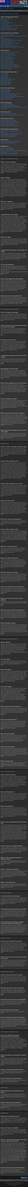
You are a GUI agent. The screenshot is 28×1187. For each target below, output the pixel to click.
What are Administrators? (6, 89)
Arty (11, 1184)
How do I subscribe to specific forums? (9, 134)
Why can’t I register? (5, 21)
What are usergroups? (5, 92)
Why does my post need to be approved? (9, 67)
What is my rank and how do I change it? (9, 45)
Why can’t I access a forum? (7, 60)
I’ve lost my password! (5, 26)
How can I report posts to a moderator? (9, 64)
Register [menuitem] (27, 6)
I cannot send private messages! (8, 104)
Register (11, 8)
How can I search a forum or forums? (9, 120)
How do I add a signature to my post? (9, 54)
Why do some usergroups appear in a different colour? (12, 96)
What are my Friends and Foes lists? (9, 113)
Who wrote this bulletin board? (7, 148)
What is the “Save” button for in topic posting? (10, 65)
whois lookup (15, 1146)
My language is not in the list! (7, 41)
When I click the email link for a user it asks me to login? (13, 47)
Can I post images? (5, 77)
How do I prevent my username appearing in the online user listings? (13, 37)
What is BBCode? (4, 73)
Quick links (1, 6)
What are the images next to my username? (10, 42)
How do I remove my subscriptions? (8, 136)
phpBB (3, 377)
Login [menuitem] (25, 6)
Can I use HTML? (4, 75)
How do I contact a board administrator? (9, 153)
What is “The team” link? (6, 99)
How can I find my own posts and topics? (9, 125)
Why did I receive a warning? (7, 63)
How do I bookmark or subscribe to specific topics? (12, 133)
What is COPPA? (4, 20)
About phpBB (14, 1122)
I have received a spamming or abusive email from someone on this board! (14, 108)
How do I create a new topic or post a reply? (10, 52)
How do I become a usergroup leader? (9, 95)
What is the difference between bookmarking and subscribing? (11, 131)
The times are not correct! (6, 38)
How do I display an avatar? (7, 44)
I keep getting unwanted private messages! (10, 105)
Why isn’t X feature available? (7, 149)
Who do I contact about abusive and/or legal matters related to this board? (13, 151)
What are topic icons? (5, 84)
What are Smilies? (5, 76)
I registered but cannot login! (7, 22)
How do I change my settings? (7, 34)
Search (2, 8)
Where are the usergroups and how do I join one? (11, 93)
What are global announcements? (8, 79)
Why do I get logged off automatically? (9, 28)
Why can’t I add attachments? (7, 61)
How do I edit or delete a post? (7, 53)
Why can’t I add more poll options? (8, 57)
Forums (8, 6)
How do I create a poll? (6, 56)
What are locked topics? (6, 83)
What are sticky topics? (6, 81)
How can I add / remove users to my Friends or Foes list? (13, 115)
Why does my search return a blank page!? (10, 122)
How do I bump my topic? (6, 68)
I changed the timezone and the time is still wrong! (11, 40)
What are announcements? (6, 80)
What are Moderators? (5, 91)
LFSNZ (4, 6)
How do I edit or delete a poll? (7, 59)
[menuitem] (26, 11)
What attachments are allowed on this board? (10, 141)
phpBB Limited (11, 1119)
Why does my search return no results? (9, 121)
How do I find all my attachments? (8, 142)
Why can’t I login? (4, 24)
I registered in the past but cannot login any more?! (12, 25)
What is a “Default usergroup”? (7, 97)
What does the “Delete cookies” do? (8, 29)
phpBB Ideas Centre (8, 1132)
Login (7, 8)
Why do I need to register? (6, 18)
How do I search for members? (7, 124)
